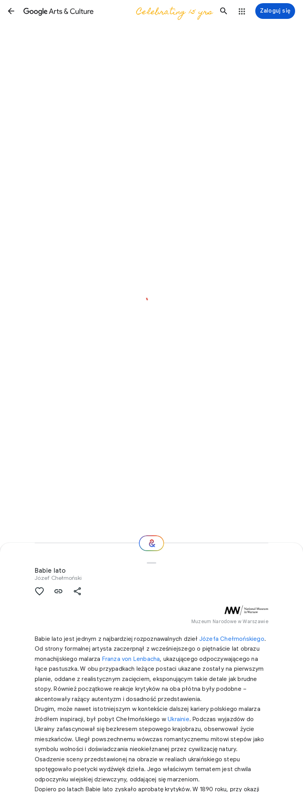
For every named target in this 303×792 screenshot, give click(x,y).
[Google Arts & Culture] (117, 11)
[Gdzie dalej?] (151, 543)
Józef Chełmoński (58, 577)
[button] (11, 11)
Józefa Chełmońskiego (231, 638)
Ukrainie (178, 719)
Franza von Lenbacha (131, 658)
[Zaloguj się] (275, 11)
